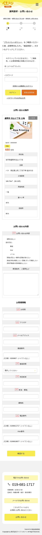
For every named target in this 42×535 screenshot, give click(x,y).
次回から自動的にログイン (21, 86)
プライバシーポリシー (13, 42)
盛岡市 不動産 (6, 18)
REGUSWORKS (36, 529)
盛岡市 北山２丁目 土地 (18, 18)
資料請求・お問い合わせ (32, 18)
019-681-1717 (23, 484)
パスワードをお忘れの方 (16, 98)
